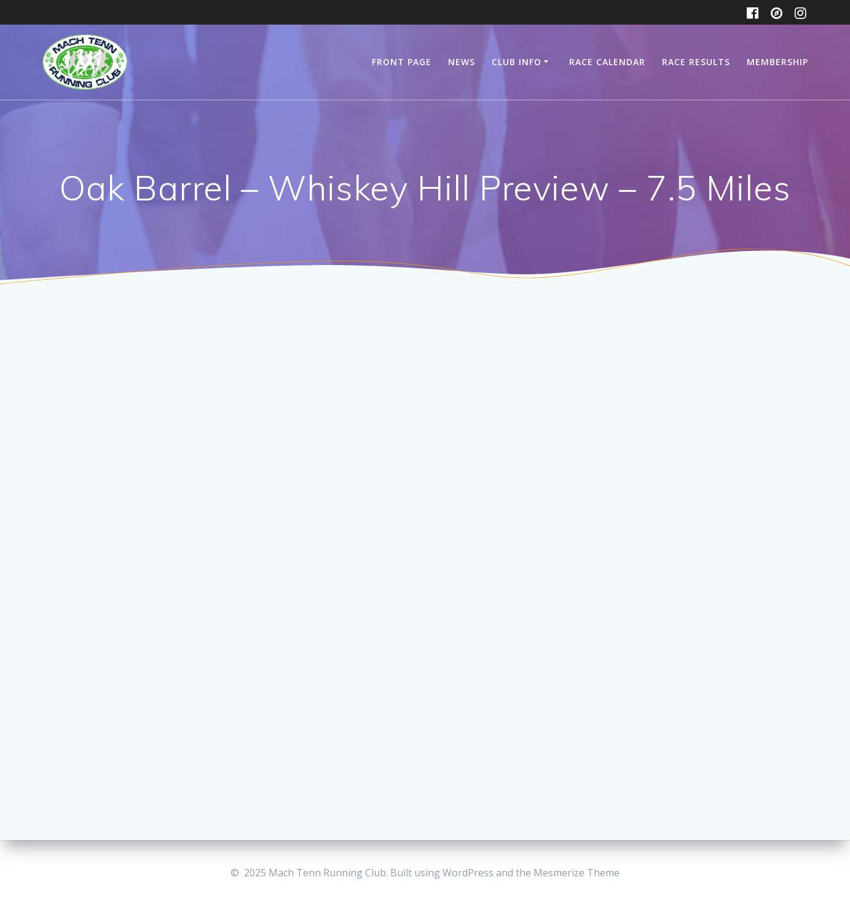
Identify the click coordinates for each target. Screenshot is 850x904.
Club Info (516, 62)
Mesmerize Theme (576, 872)
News (461, 62)
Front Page (401, 62)
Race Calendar (607, 62)
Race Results (696, 62)
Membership (777, 62)
